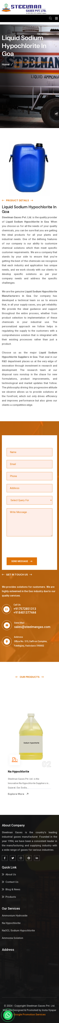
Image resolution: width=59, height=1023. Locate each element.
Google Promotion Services (30, 1014)
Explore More (18, 794)
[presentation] (30, 547)
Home (5, 64)
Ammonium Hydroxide (22, 771)
